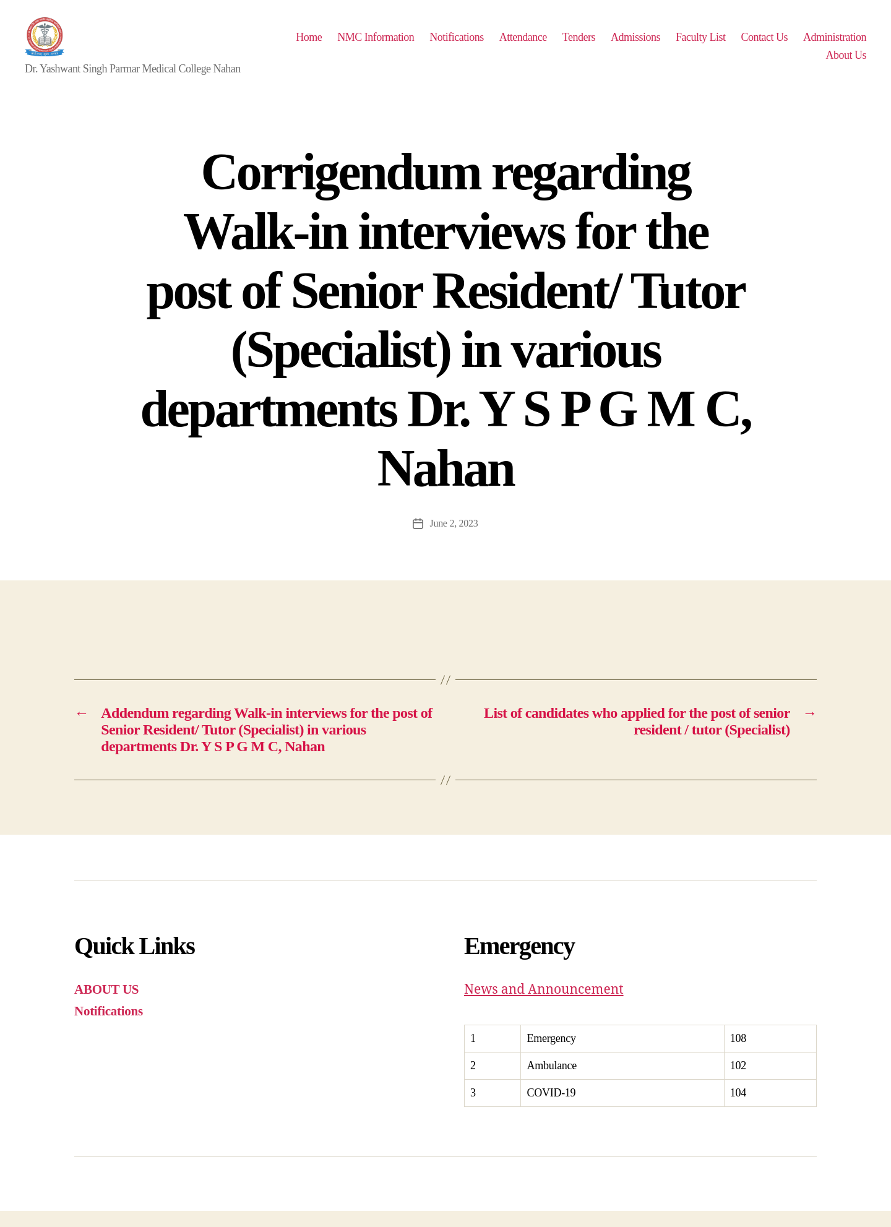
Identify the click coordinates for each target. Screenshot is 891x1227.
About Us (845, 63)
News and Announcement (544, 1005)
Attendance (602, 44)
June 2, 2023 (453, 539)
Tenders (657, 44)
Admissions (714, 44)
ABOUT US (106, 1005)
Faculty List (779, 44)
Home (387, 44)
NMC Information (454, 44)
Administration (778, 63)
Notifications (535, 44)
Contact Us (842, 44)
